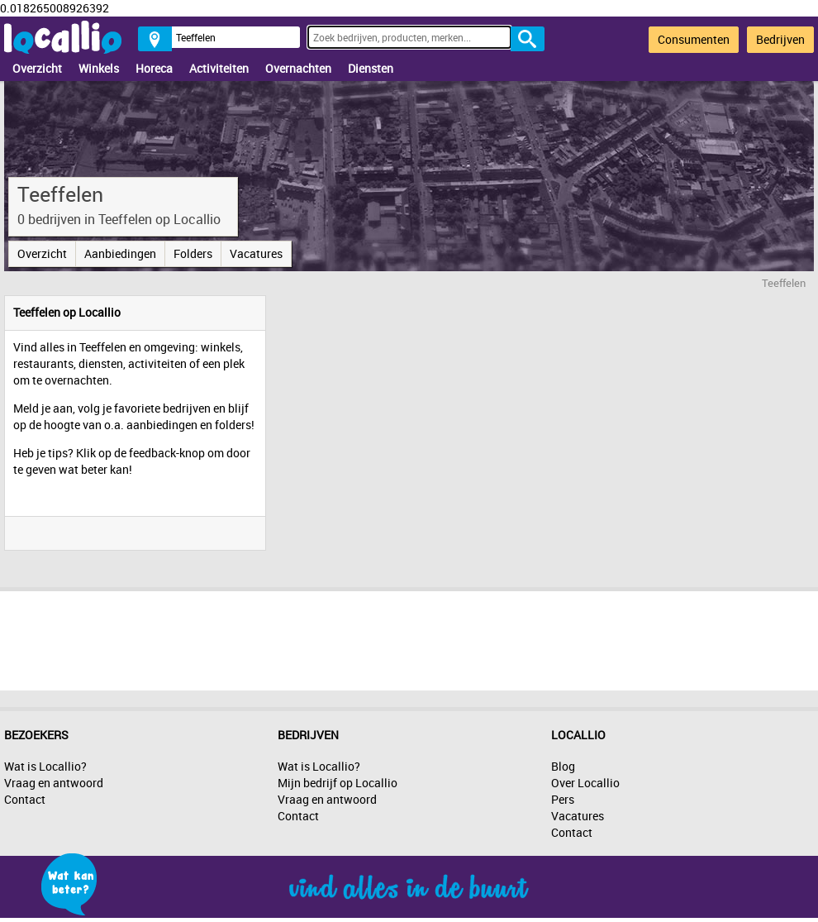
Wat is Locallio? (45, 766)
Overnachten (298, 68)
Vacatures (256, 253)
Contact (24, 799)
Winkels (98, 68)
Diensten (370, 68)
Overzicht (37, 68)
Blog (563, 766)
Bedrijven (780, 39)
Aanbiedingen (120, 253)
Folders (193, 253)
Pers (562, 799)
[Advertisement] (409, 637)
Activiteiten (219, 68)
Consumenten (694, 39)
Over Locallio (585, 783)
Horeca (154, 68)
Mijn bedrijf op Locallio (337, 783)
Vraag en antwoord (53, 783)
